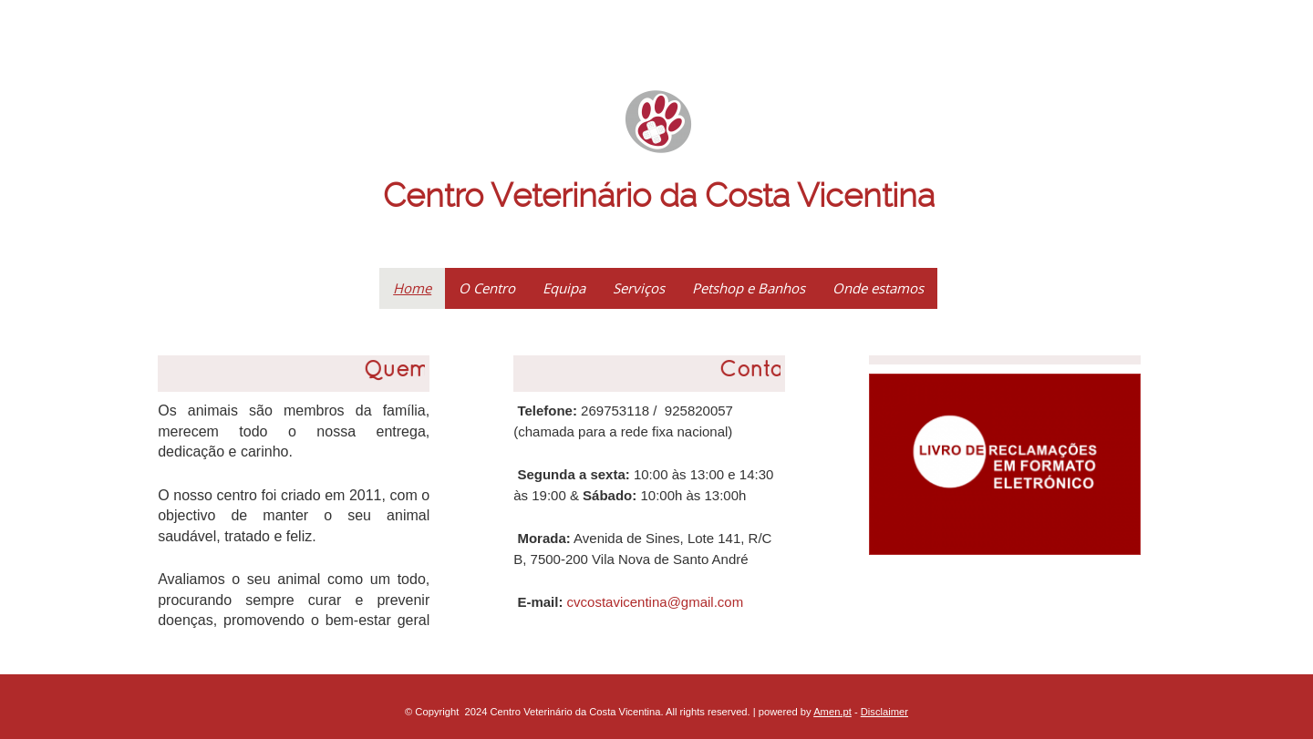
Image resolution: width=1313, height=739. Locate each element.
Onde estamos (878, 288)
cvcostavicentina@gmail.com (655, 602)
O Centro (487, 288)
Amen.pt (832, 711)
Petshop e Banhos (748, 288)
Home (412, 288)
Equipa (564, 288)
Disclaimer (884, 711)
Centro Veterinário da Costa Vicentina (659, 196)
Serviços (639, 288)
